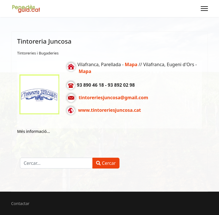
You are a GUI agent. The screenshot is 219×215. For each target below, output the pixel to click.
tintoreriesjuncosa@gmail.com (113, 98)
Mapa (85, 71)
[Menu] (204, 8)
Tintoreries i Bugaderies (37, 53)
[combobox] (56, 163)
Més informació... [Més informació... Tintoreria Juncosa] (33, 131)
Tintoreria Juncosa (44, 41)
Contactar (20, 203)
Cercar (106, 163)
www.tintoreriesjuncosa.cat (109, 110)
